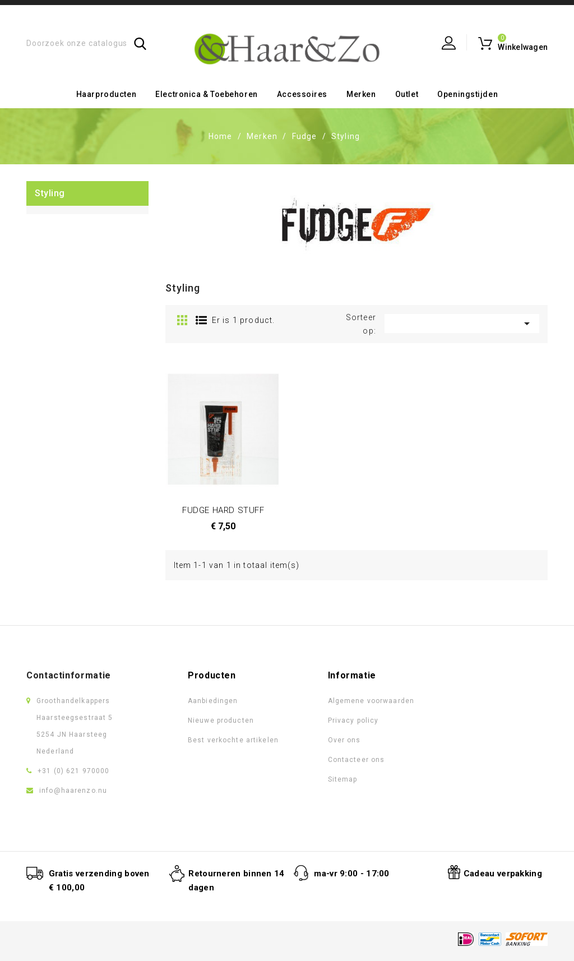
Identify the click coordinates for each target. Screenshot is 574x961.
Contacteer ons (356, 760)
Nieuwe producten (221, 720)
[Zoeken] (86, 43)
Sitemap (343, 779)
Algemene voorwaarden (371, 701)
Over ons (344, 740)
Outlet (406, 94)
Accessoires (302, 94)
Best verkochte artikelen (233, 740)
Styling (50, 193)
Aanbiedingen (213, 701)
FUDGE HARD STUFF (223, 510)
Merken (361, 94)
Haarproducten (106, 94)
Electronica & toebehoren (206, 94)
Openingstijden (467, 94)
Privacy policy (353, 720)
